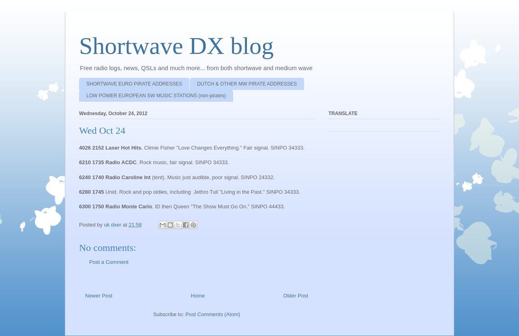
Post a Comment (109, 262)
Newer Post (98, 296)
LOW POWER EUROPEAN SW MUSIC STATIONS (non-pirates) (156, 95)
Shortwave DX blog (176, 45)
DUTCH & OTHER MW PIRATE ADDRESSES (247, 84)
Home (198, 296)
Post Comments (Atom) (212, 314)
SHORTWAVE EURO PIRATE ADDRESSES (134, 84)
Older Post (295, 296)
